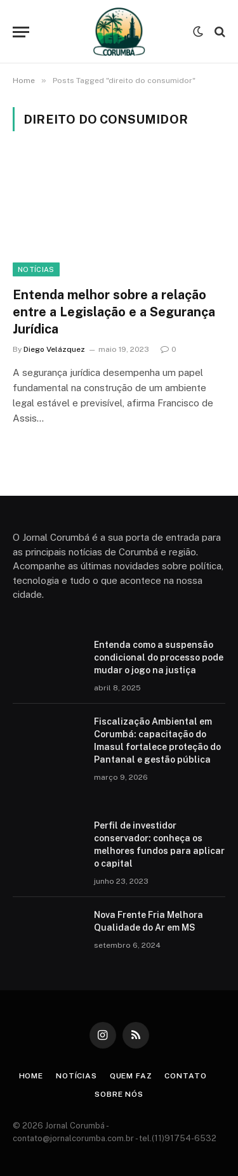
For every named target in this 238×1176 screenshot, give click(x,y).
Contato (185, 1075)
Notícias (36, 269)
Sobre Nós (119, 1094)
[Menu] (21, 32)
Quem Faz (131, 1075)
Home (31, 1075)
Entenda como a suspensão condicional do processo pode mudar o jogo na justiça (158, 657)
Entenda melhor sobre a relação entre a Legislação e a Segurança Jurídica (114, 312)
